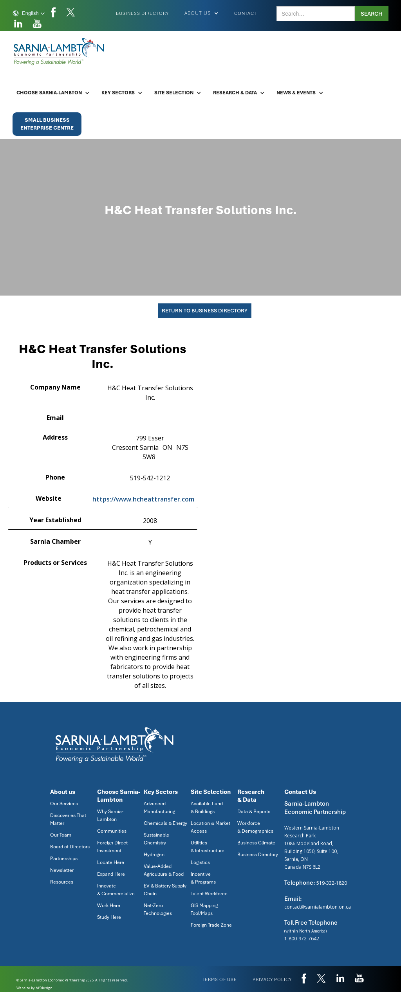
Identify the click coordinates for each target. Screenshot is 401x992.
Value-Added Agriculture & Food (164, 870)
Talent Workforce (209, 894)
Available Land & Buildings (207, 808)
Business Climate (256, 843)
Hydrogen (154, 854)
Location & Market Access (210, 827)
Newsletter (62, 870)
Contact (245, 13)
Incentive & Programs (203, 878)
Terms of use (219, 979)
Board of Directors (70, 847)
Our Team (60, 835)
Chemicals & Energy (165, 823)
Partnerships (64, 858)
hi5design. (44, 987)
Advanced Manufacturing (159, 808)
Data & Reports (253, 811)
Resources (61, 882)
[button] (29, 13)
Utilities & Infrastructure (207, 847)
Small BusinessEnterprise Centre (47, 124)
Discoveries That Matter (68, 819)
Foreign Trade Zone (211, 925)
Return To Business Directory (204, 310)
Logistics (200, 862)
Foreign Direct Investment (112, 847)
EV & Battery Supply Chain (165, 890)
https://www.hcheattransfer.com (143, 499)
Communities (111, 831)
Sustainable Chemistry (156, 839)
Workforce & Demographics (255, 827)
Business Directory (142, 13)
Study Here (109, 917)
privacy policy (272, 979)
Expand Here (111, 874)
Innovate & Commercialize (116, 890)
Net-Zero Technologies (158, 909)
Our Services (64, 804)
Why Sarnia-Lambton (110, 815)
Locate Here (110, 862)
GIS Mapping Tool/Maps (204, 909)
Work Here (108, 905)
